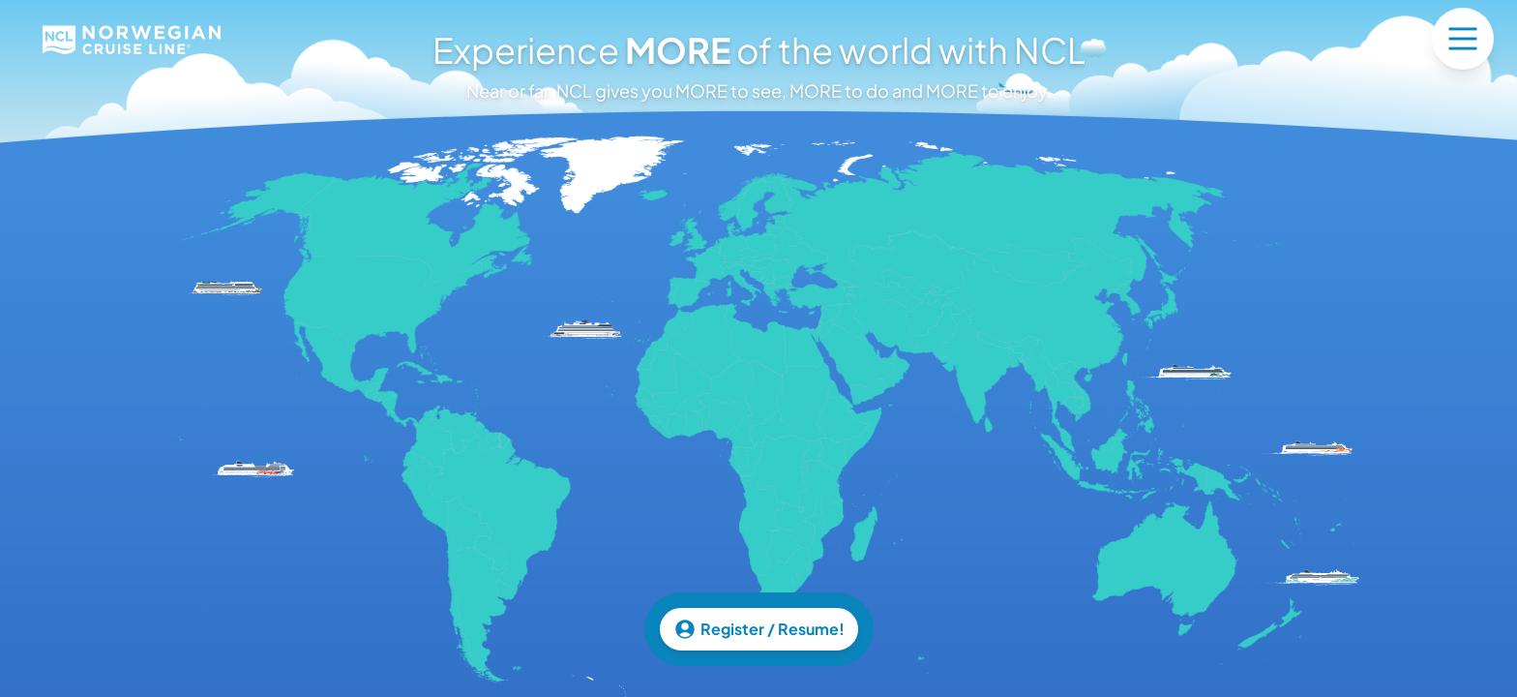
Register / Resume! (759, 629)
